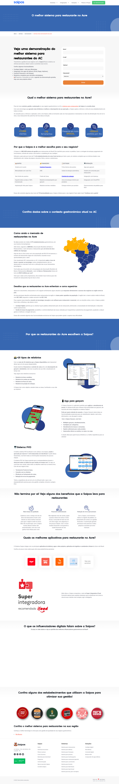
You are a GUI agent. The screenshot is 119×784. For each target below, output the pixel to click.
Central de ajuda (42, 761)
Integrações (64, 2)
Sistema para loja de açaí (67, 769)
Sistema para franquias (67, 752)
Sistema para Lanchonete (68, 761)
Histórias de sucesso (43, 749)
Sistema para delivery (66, 749)
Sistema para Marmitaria (67, 766)
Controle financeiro (45, 167)
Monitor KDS (88, 754)
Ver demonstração (98, 2)
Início (15, 33)
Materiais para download (44, 757)
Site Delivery (88, 749)
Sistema (21, 33)
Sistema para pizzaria (66, 754)
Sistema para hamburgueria (68, 757)
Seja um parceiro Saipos (44, 764)
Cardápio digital (89, 747)
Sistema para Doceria (66, 764)
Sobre (39, 747)
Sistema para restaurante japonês (70, 759)
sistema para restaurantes (70, 106)
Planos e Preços (86, 2)
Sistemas (54, 2)
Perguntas (40, 759)
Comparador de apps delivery (92, 757)
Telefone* (65, 65)
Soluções (75, 2)
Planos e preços (42, 752)
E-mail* (65, 57)
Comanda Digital (89, 752)
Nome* (64, 49)
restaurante (28, 33)
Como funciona (41, 754)
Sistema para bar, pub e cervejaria (70, 771)
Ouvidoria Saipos (42, 766)
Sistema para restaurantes (68, 747)
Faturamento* (66, 73)
